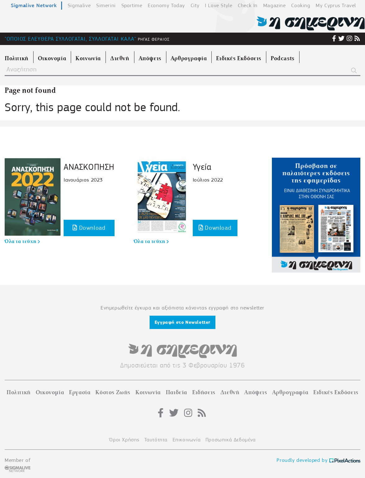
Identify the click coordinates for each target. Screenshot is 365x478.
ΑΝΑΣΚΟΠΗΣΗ (89, 167)
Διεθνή (230, 392)
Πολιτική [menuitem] (17, 58)
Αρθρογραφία (290, 392)
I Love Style (218, 5)
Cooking (300, 5)
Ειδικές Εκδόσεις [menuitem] (238, 58)
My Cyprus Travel (336, 5)
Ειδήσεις (203, 392)
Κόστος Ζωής (112, 392)
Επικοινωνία (187, 440)
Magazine (274, 5)
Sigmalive (79, 5)
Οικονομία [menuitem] (52, 58)
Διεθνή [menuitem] (119, 58)
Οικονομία (50, 392)
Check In (248, 5)
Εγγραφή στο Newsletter (182, 322)
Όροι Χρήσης (124, 440)
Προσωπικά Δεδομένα (230, 440)
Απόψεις (255, 392)
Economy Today (166, 5)
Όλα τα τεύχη (22, 241)
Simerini (106, 5)
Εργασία (79, 392)
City (195, 5)
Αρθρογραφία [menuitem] (189, 58)
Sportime (131, 5)
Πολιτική (19, 392)
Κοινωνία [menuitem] (88, 58)
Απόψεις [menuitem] (150, 58)
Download (89, 227)
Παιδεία (176, 392)
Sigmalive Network (33, 5)
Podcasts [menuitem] (283, 58)
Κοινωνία (148, 392)
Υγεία (202, 167)
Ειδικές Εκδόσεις (335, 392)
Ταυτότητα (156, 440)
